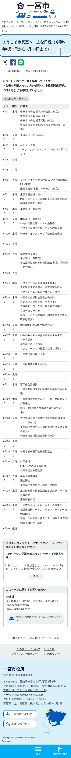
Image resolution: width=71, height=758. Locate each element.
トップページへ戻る (48, 637)
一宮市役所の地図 (21, 714)
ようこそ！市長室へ (43, 22)
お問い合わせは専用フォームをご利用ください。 (38, 619)
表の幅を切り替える (15, 98)
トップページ (23, 22)
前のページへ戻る (25, 637)
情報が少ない (32, 568)
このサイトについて (28, 649)
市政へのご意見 (20, 724)
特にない (13, 565)
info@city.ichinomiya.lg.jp (28, 694)
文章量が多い (53, 568)
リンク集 (49, 649)
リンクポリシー (50, 653)
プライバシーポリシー (24, 653)
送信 (35, 576)
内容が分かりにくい (36, 565)
